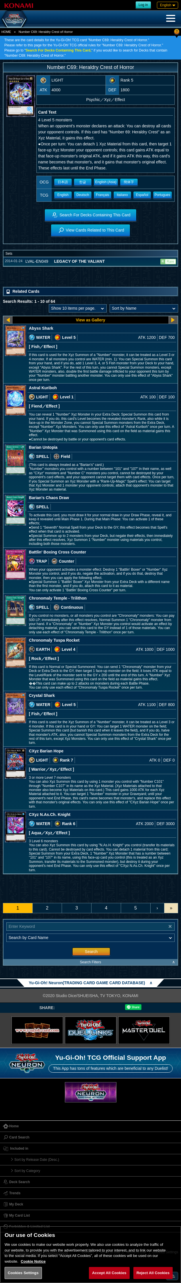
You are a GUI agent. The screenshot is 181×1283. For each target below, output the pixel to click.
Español (142, 195)
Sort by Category (27, 1171)
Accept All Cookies (109, 1273)
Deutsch (82, 195)
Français (102, 195)
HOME (6, 31)
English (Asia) (105, 182)
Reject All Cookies (153, 1273)
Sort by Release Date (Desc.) (36, 1160)
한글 (82, 182)
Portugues (162, 195)
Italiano (122, 195)
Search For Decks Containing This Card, (58, 50)
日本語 (63, 182)
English (63, 195)
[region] (90, 1254)
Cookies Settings (23, 1273)
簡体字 (129, 182)
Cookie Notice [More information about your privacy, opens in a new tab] (33, 1261)
